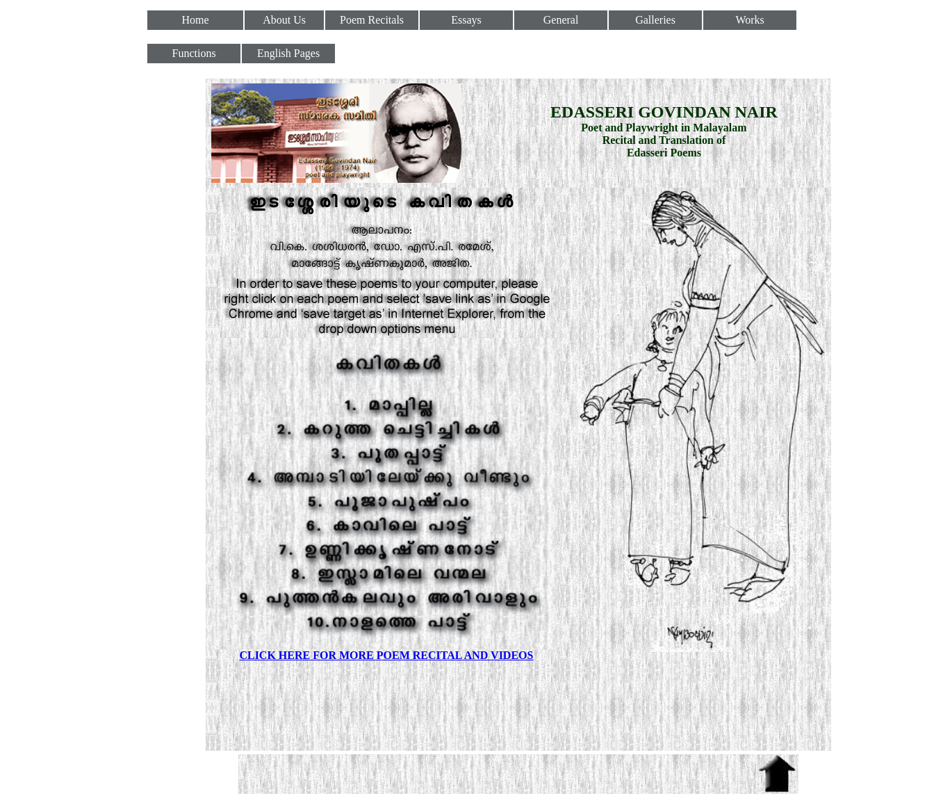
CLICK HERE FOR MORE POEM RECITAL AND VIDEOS (386, 655)
